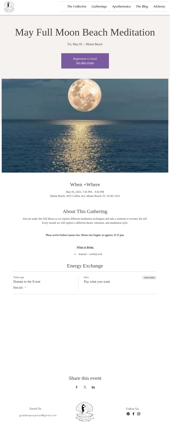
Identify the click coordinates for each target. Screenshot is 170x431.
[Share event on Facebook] (76, 387)
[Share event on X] (85, 387)
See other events (85, 62)
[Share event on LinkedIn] (93, 387)
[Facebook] (133, 414)
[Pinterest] (128, 414)
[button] (99, 6)
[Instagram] (139, 414)
